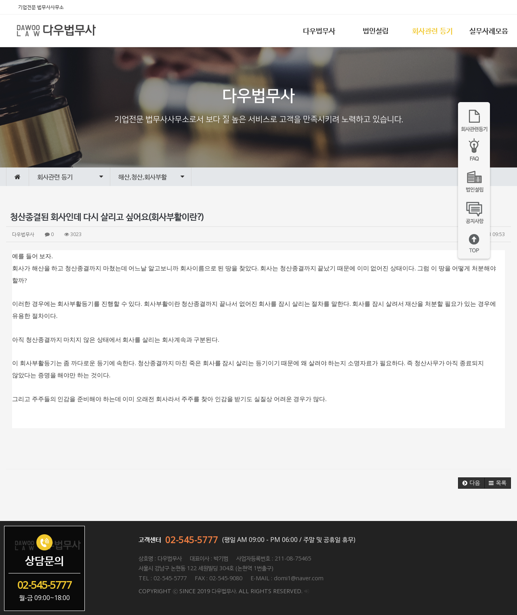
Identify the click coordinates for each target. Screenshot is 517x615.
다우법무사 (319, 31)
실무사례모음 (488, 31)
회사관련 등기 (432, 31)
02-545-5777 (191, 539)
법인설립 (376, 31)
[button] (471, 483)
